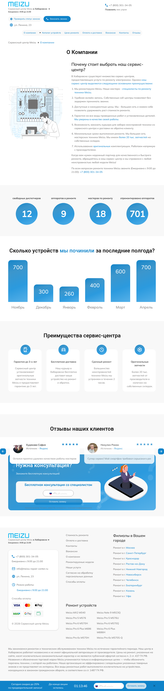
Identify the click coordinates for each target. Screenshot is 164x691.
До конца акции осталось (58, 686)
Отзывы (136, 32)
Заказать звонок (56, 18)
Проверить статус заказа (25, 18)
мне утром (116, 9)
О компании (30, 32)
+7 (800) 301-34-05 (120, 5)
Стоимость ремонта (77, 535)
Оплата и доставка (92, 32)
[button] (3, 452)
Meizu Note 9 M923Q (108, 612)
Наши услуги (73, 567)
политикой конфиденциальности (80, 499)
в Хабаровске (41, 8)
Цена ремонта (71, 32)
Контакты (124, 32)
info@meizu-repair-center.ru (30, 569)
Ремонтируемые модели (80, 562)
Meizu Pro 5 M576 (76, 617)
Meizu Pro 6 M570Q (108, 623)
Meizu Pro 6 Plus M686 (78, 628)
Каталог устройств (51, 32)
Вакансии (111, 32)
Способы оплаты (75, 581)
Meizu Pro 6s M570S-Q (110, 637)
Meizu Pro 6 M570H (77, 623)
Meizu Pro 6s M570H (77, 637)
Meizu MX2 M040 (75, 612)
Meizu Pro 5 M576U (108, 617)
